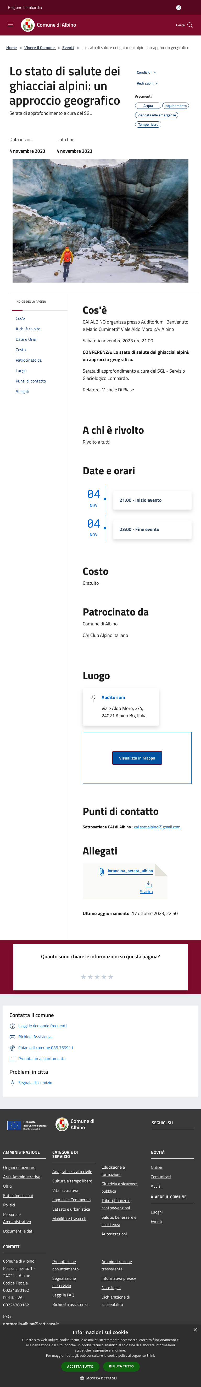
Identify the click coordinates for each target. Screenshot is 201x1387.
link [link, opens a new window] (152, 1355)
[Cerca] (190, 25)
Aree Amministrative (21, 1177)
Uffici (7, 1186)
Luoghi (157, 1212)
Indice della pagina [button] (31, 301)
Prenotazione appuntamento (65, 1265)
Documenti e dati (18, 1231)
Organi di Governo (19, 1167)
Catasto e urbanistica (71, 1209)
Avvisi (156, 1186)
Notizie (157, 1167)
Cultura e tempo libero (72, 1181)
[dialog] (100, 1356)
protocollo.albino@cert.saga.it (31, 1323)
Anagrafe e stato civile (72, 1171)
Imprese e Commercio (71, 1200)
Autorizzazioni (114, 1234)
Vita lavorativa (65, 1190)
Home (11, 47)
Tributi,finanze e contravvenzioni (116, 1204)
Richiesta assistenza (70, 1304)
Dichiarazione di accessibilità (116, 1300)
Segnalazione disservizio (64, 1282)
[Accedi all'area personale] (178, 8)
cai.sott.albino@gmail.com (157, 827)
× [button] (195, 1330)
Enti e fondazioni (18, 1195)
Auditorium (113, 697)
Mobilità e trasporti (69, 1218)
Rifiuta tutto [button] (121, 1366)
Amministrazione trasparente (117, 1265)
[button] (100, 1378)
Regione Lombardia (25, 7)
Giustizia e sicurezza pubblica (120, 1187)
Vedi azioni (148, 83)
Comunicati (161, 1177)
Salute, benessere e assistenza (119, 1221)
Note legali (111, 1287)
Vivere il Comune (40, 47)
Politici (9, 1205)
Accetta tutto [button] (80, 1366)
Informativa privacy (119, 1278)
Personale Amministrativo (17, 1218)
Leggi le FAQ (63, 1295)
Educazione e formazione (113, 1170)
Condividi (147, 72)
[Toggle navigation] (10, 24)
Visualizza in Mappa (137, 758)
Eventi (68, 47)
